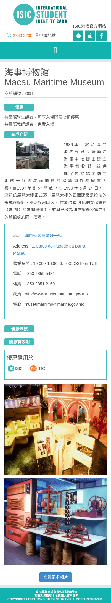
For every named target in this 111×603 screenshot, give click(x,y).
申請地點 (47, 35)
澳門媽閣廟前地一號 (43, 235)
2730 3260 (22, 35)
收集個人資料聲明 (66, 595)
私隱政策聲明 (43, 595)
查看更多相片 (55, 577)
